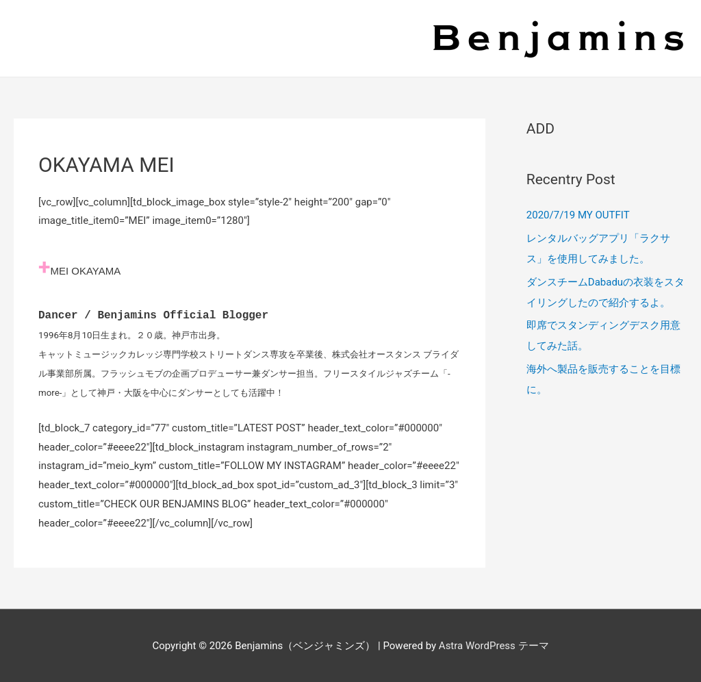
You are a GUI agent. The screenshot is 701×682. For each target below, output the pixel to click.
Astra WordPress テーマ (494, 644)
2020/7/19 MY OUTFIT (578, 215)
